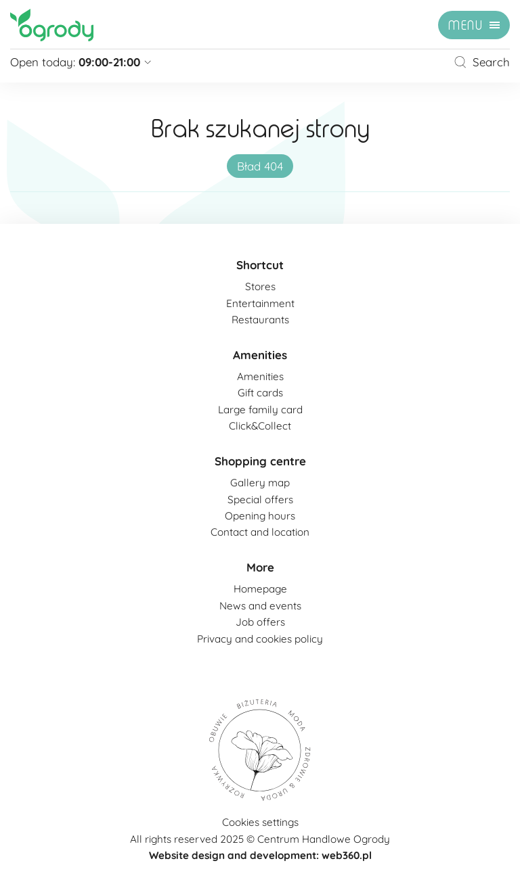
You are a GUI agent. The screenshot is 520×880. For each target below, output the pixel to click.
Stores (260, 286)
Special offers (260, 499)
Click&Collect (260, 425)
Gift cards (260, 392)
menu (465, 25)
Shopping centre (260, 461)
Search (482, 62)
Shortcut (260, 265)
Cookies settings (260, 822)
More (260, 567)
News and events (260, 605)
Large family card (260, 409)
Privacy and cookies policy (260, 638)
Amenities (260, 355)
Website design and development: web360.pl (260, 855)
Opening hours (260, 515)
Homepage (260, 588)
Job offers (260, 622)
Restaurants (260, 319)
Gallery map (260, 482)
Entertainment (260, 303)
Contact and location (260, 532)
